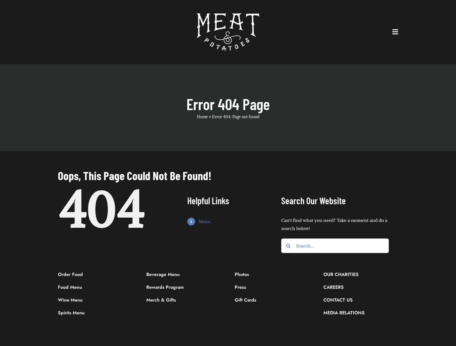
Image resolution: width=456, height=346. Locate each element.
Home (202, 116)
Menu (204, 221)
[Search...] (335, 246)
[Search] (288, 246)
